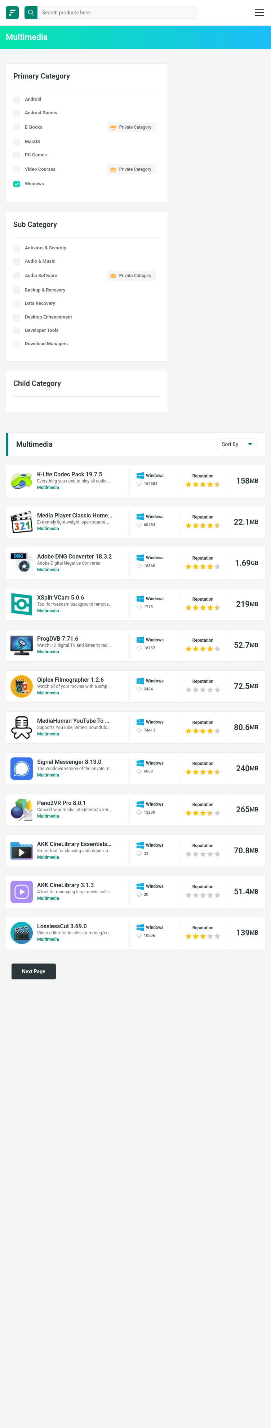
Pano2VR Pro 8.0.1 (61, 803)
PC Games (36, 154)
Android (33, 99)
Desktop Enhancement (48, 317)
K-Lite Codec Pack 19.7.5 (69, 474)
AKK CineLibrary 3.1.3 (65, 885)
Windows (34, 183)
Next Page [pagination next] (33, 971)
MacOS (32, 141)
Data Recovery (40, 303)
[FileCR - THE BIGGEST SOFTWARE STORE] (12, 12)
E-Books (90, 127)
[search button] (31, 12)
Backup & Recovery (45, 290)
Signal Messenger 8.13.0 (69, 762)
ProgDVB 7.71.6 (57, 638)
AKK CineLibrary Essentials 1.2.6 (74, 844)
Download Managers (46, 343)
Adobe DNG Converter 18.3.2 (74, 556)
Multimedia (48, 487)
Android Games (41, 112)
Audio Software (90, 276)
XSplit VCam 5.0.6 (60, 597)
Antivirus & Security (45, 247)
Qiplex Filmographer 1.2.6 (70, 679)
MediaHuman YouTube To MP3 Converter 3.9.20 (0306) (74, 720)
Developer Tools (41, 330)
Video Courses (90, 169)
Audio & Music (40, 261)
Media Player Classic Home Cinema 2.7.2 (74, 515)
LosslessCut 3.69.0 (62, 926)
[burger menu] (259, 12)
